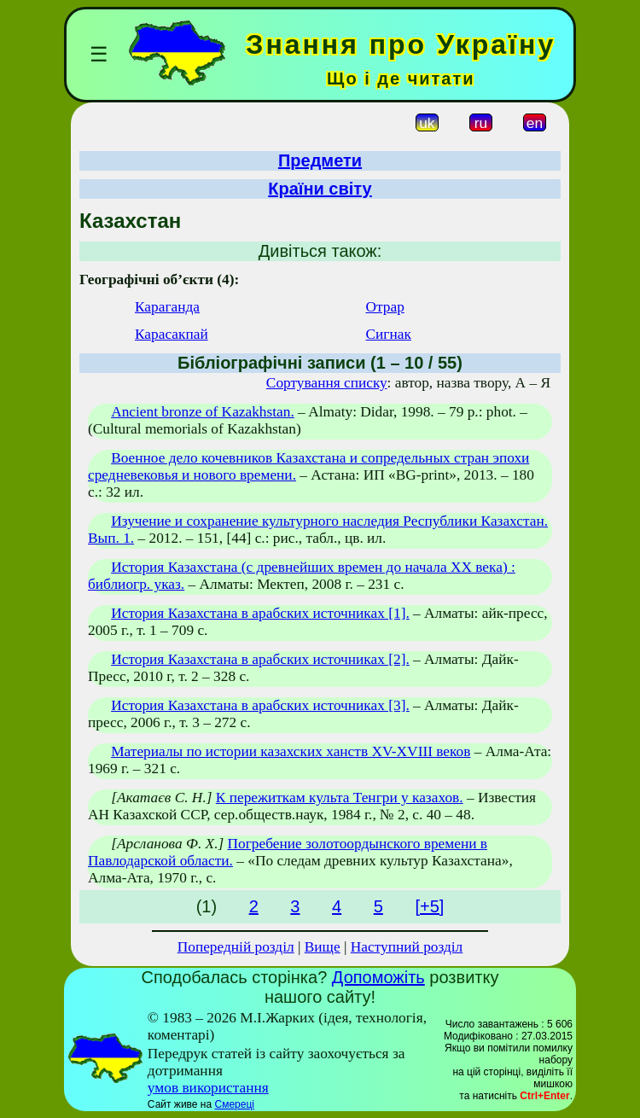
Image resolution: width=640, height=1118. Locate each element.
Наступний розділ (407, 947)
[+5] (429, 906)
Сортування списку (326, 383)
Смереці (233, 1104)
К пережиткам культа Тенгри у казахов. (339, 797)
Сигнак (388, 334)
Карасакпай (171, 334)
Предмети (320, 160)
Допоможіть (378, 977)
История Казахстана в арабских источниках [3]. (260, 705)
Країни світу (320, 188)
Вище (322, 947)
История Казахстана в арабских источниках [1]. (260, 613)
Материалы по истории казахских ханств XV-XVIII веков (290, 751)
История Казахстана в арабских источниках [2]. (260, 659)
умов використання (208, 1088)
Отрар (385, 307)
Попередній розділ (235, 947)
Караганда (167, 307)
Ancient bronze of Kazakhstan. (202, 412)
